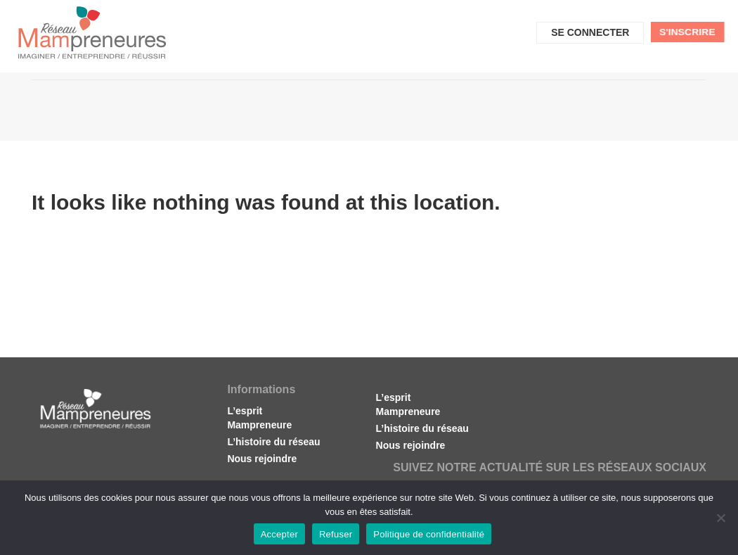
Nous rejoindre (262, 458)
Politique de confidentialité (428, 534)
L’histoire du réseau (273, 441)
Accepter (279, 534)
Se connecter (590, 32)
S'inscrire (687, 31)
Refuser (335, 534)
